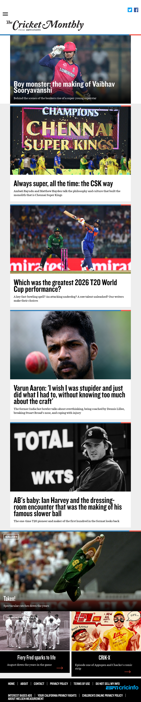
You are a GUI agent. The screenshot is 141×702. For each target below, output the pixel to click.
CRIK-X (104, 657)
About (24, 683)
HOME (11, 683)
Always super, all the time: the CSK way (63, 183)
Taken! (9, 598)
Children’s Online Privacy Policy (102, 695)
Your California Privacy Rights (57, 695)
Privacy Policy (59, 683)
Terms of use (82, 683)
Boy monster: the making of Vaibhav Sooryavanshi (64, 87)
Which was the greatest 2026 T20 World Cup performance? (65, 285)
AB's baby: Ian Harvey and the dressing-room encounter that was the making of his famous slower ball (68, 506)
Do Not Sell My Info (108, 683)
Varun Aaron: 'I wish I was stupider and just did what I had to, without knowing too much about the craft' (69, 394)
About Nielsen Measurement (26, 698)
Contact (39, 683)
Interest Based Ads (20, 695)
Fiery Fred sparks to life (36, 657)
